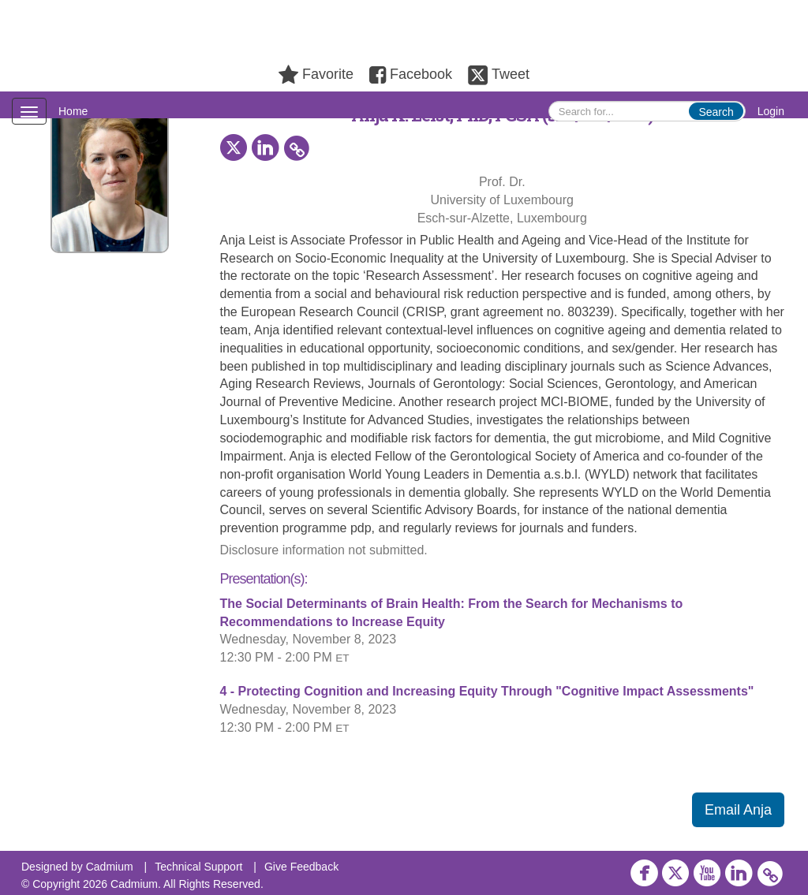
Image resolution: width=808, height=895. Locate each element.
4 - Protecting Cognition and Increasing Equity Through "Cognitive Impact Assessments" (487, 691)
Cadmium (109, 866)
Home (73, 111)
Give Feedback (301, 866)
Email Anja (738, 810)
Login (771, 111)
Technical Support (198, 866)
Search (715, 112)
